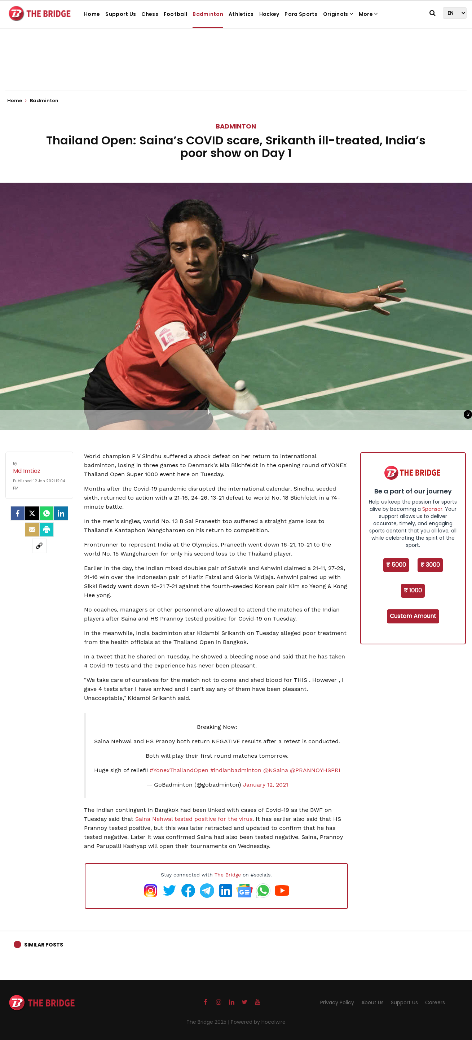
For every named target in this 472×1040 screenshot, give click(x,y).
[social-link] (39, 546)
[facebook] (17, 513)
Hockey (269, 14)
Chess (149, 14)
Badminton (208, 14)
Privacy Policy (337, 1002)
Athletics (241, 14)
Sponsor (432, 509)
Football (175, 14)
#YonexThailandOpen (179, 770)
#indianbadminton (235, 770)
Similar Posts (43, 944)
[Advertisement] (236, 69)
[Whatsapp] (46, 513)
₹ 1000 (413, 590)
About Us (372, 1002)
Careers (435, 1002)
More (368, 14)
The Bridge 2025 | (208, 1022)
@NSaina (275, 770)
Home (92, 14)
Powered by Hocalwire (258, 1022)
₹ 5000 (396, 565)
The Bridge (228, 875)
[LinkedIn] (61, 513)
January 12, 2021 (265, 784)
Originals (338, 14)
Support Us (120, 14)
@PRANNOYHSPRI (315, 770)
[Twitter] (32, 513)
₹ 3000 (430, 565)
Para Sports (300, 14)
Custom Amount (413, 616)
